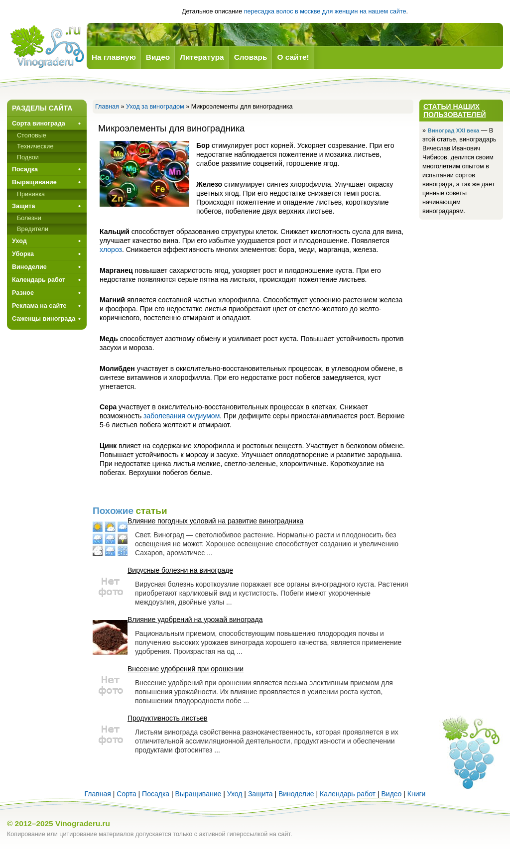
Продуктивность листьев (167, 718)
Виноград (46, 46)
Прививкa (31, 194)
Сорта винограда (38, 123)
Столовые (31, 135)
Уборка (23, 253)
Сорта (126, 794)
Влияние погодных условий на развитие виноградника (215, 521)
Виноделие (29, 266)
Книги (416, 794)
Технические (35, 146)
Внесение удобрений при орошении (186, 669)
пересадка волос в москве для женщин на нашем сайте (325, 11)
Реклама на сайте (39, 305)
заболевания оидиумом (181, 416)
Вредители (32, 229)
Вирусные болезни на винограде (180, 570)
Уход (19, 241)
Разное (23, 292)
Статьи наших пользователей (454, 111)
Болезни (29, 218)
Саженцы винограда (43, 318)
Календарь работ (38, 279)
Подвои (28, 157)
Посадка (25, 169)
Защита (23, 206)
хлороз (111, 249)
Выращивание (34, 182)
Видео (391, 794)
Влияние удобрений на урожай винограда (195, 619)
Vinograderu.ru (82, 823)
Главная (107, 106)
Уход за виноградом (155, 106)
